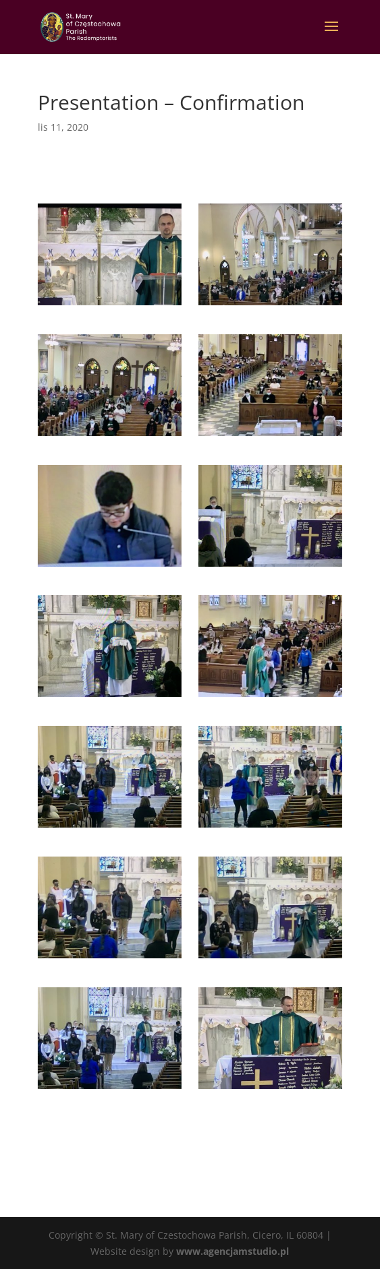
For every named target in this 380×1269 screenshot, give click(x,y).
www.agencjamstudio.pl (232, 1251)
